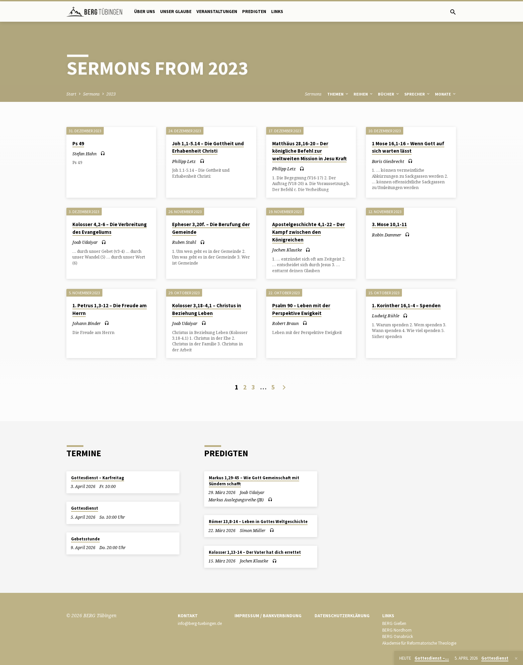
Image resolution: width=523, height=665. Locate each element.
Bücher (389, 94)
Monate (446, 94)
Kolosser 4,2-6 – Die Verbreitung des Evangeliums (109, 228)
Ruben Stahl (184, 242)
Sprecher (417, 94)
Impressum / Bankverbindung (268, 616)
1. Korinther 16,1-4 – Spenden (406, 305)
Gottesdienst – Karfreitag (97, 478)
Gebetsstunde (85, 539)
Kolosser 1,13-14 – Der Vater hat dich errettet (255, 552)
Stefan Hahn (84, 154)
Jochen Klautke (287, 250)
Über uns (144, 11)
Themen (338, 94)
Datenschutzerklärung (342, 616)
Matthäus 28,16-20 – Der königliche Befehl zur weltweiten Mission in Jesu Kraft (309, 151)
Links (277, 11)
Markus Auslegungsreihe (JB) (236, 500)
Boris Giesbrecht (388, 161)
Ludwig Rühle (385, 316)
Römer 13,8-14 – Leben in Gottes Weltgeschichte (258, 521)
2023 (111, 94)
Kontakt (188, 616)
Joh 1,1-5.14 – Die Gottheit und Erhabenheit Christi (208, 147)
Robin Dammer (386, 235)
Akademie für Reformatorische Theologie (419, 643)
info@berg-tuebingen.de (200, 623)
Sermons (91, 94)
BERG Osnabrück (397, 636)
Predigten (254, 11)
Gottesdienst (84, 508)
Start (71, 94)
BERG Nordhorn (397, 630)
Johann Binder (86, 323)
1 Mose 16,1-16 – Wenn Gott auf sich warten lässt (408, 147)
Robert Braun (285, 323)
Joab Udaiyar (85, 242)
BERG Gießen (394, 623)
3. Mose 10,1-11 (389, 224)
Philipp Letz (184, 161)
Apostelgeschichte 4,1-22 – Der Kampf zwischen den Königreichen (308, 232)
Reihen (364, 94)
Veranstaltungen (216, 11)
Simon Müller (253, 530)
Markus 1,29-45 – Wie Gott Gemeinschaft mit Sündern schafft (254, 481)
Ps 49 (78, 143)
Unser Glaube (175, 11)
